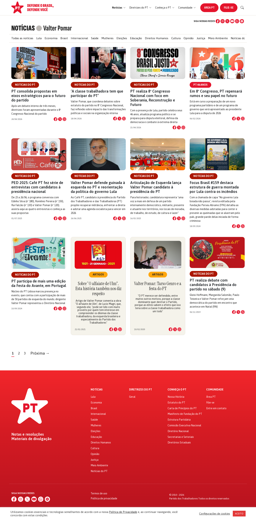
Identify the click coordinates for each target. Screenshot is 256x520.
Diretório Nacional (178, 431)
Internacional (79, 38)
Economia (51, 38)
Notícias (97, 389)
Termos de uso (99, 493)
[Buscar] (242, 7)
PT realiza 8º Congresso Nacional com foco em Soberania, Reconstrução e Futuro (152, 98)
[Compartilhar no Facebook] (55, 119)
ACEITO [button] (239, 513)
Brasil (64, 38)
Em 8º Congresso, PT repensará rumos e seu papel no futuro (216, 93)
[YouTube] (232, 21)
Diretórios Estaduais (179, 442)
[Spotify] (242, 21)
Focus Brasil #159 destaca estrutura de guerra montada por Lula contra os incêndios (214, 187)
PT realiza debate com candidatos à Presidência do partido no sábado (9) (213, 284)
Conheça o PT (177, 389)
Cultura (176, 38)
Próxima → (40, 353)
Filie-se (229, 7)
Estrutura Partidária (179, 419)
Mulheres (107, 38)
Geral (132, 396)
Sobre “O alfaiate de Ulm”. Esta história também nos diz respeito (98, 288)
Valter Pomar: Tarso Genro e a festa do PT (157, 286)
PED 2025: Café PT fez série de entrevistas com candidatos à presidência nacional (37, 187)
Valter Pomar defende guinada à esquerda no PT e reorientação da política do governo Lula (98, 187)
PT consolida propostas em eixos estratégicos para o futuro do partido (38, 95)
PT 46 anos (200, 84)
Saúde (94, 38)
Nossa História (176, 396)
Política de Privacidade (123, 511)
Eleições (121, 38)
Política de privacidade (104, 498)
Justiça (201, 38)
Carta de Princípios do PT (182, 408)
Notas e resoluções (27, 434)
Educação (136, 38)
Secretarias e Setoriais (181, 436)
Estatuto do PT (176, 402)
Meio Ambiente (218, 38)
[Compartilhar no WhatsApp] (64, 119)
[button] (119, 7)
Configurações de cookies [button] (214, 513)
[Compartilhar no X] (60, 119)
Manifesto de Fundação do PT (185, 413)
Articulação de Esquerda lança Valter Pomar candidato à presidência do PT (155, 187)
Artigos (98, 274)
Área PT (209, 7)
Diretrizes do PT (140, 389)
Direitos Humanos (156, 38)
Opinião (189, 38)
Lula (39, 38)
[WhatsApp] (237, 21)
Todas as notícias (22, 38)
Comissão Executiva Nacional (184, 425)
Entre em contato (216, 408)
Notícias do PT (240, 38)
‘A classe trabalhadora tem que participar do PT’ (97, 93)
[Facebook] (218, 21)
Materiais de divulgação (31, 439)
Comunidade (214, 389)
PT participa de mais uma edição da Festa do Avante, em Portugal (38, 283)
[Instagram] (223, 21)
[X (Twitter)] (227, 21)
